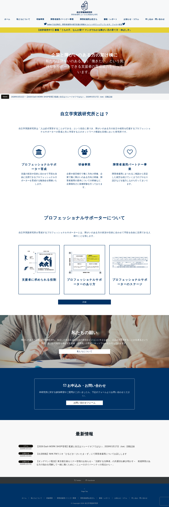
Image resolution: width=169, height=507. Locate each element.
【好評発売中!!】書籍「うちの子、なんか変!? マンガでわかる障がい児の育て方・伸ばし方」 (84, 30)
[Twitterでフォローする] (77, 480)
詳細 (84, 302)
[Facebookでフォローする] (90, 480)
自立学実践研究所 (91, 503)
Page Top (84, 490)
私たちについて (84, 351)
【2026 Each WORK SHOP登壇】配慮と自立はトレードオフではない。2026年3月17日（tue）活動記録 (69, 97)
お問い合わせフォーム (84, 403)
